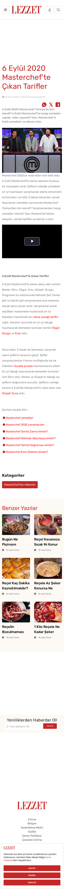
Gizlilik (32, 831)
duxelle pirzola (23, 366)
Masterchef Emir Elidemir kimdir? (27, 452)
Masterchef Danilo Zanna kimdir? (27, 431)
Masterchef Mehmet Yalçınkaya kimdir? (31, 438)
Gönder (50, 726)
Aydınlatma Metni (32, 827)
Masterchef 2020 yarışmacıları (25, 424)
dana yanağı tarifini (46, 317)
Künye (32, 819)
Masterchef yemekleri (19, 417)
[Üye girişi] (50, 9)
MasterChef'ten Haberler (19, 484)
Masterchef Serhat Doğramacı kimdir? (30, 445)
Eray (18, 333)
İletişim (32, 823)
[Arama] (58, 9)
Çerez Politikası (32, 835)
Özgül (55, 327)
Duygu (6, 333)
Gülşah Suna (10, 393)
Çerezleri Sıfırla (32, 839)
